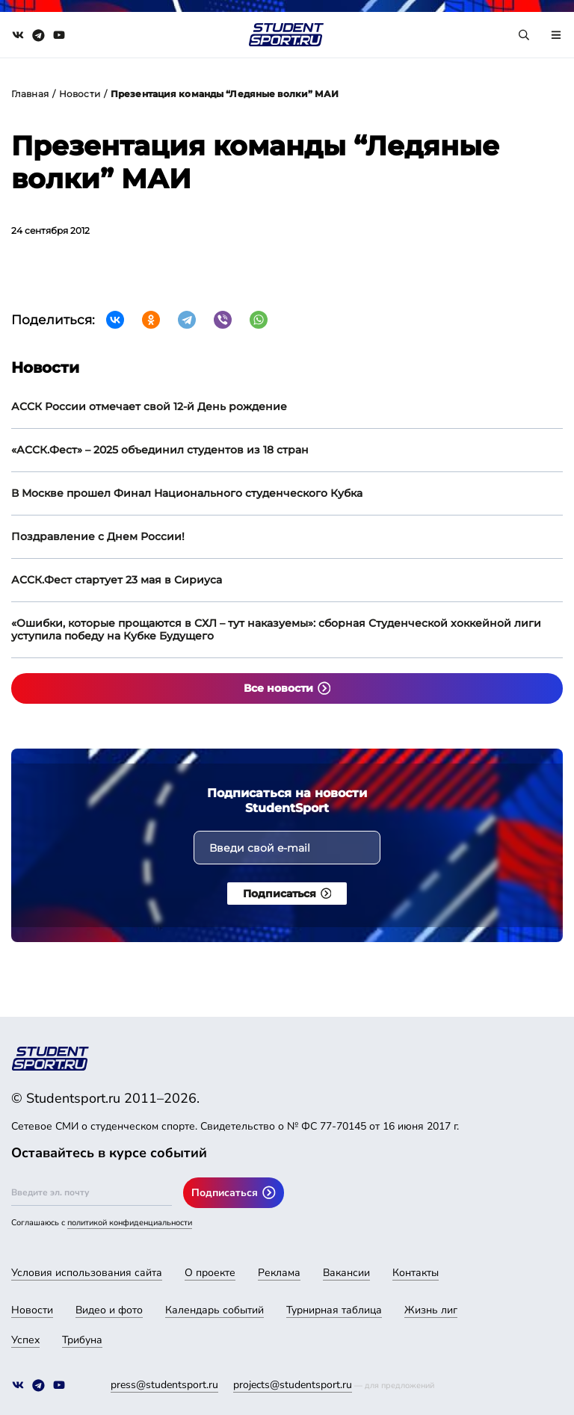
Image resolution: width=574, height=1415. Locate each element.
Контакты (415, 1273)
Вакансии (346, 1273)
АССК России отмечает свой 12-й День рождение (149, 406)
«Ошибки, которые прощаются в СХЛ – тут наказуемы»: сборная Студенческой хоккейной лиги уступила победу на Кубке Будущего (276, 629)
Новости (79, 93)
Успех (25, 1340)
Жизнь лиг (430, 1310)
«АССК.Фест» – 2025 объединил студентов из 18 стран (160, 449)
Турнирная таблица (334, 1310)
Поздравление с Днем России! (98, 536)
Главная (30, 93)
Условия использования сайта (86, 1273)
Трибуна (82, 1340)
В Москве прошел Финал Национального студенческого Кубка (186, 493)
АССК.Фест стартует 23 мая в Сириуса (116, 579)
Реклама (279, 1273)
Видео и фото (109, 1310)
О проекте (210, 1273)
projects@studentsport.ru (292, 1385)
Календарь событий (214, 1310)
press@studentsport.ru (164, 1385)
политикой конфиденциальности (129, 1222)
